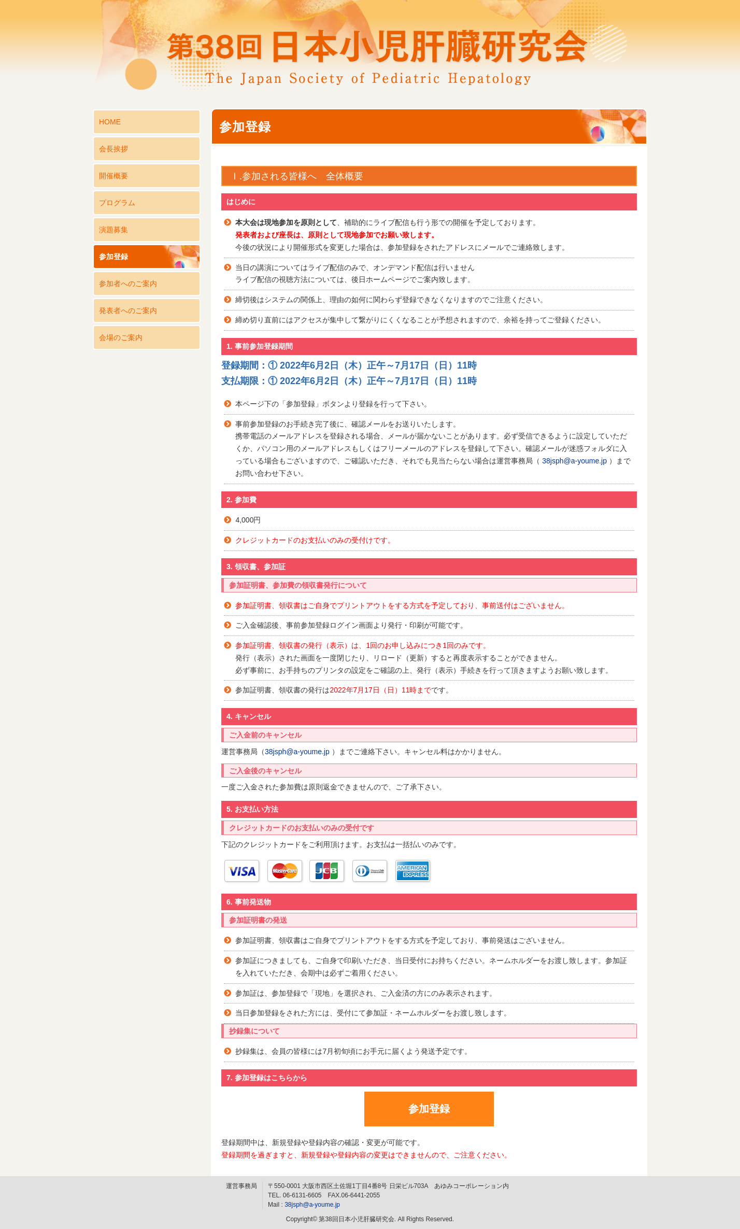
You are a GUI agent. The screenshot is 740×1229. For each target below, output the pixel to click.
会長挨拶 (113, 149)
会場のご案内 (121, 337)
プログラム (117, 203)
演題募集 (113, 229)
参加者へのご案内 (128, 283)
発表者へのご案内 (128, 310)
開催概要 (113, 176)
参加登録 (113, 256)
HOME (110, 122)
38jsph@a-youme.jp (574, 461)
